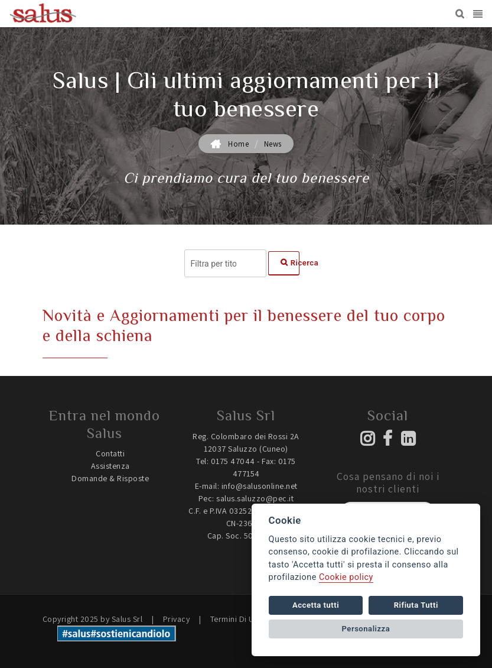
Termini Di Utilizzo (243, 619)
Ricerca (290, 262)
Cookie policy (346, 577)
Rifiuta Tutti (416, 605)
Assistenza (110, 466)
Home (238, 144)
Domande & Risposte (110, 478)
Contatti (110, 453)
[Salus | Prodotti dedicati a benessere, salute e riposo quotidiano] (43, 13)
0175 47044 (233, 461)
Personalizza (366, 628)
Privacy (176, 619)
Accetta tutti (315, 605)
